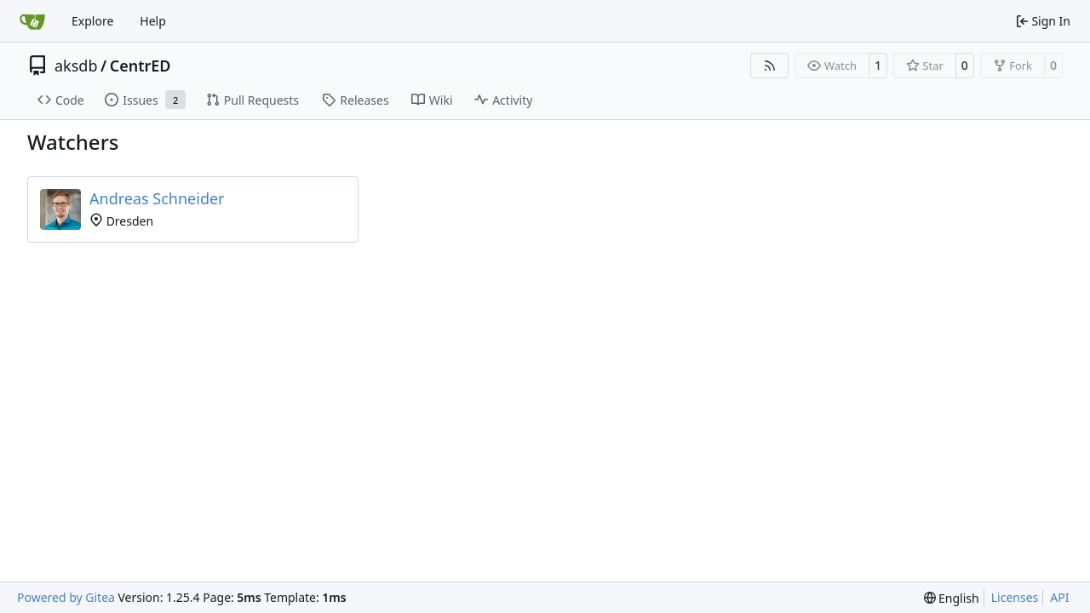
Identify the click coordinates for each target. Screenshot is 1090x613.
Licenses (1015, 597)
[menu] (951, 598)
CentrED (140, 65)
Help (153, 21)
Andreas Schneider (157, 198)
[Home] (32, 21)
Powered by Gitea (66, 597)
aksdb (75, 65)
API (1059, 597)
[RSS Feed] (769, 65)
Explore (92, 21)
